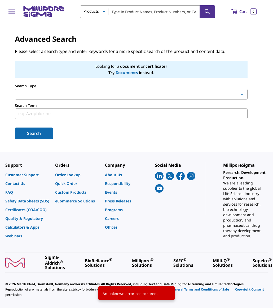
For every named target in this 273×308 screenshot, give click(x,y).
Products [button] (91, 11)
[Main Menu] (11, 11)
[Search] (207, 11)
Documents (127, 72)
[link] (27, 174)
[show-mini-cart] (244, 11)
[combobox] (147, 11)
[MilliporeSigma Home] (43, 11)
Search (34, 133)
